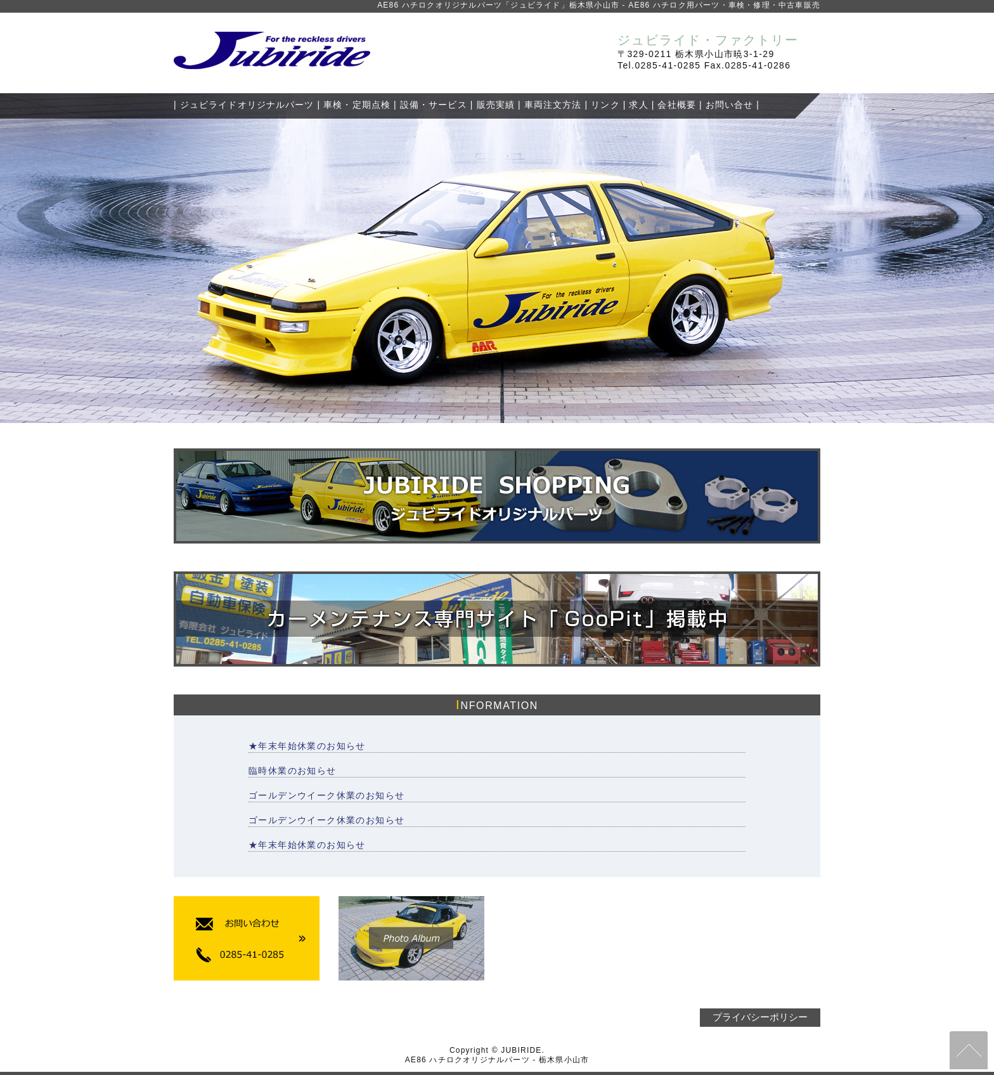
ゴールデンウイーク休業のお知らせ (326, 795)
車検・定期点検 (356, 105)
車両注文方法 (553, 105)
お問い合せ (730, 105)
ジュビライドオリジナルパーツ (247, 105)
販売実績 (496, 105)
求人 (638, 105)
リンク (605, 105)
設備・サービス (433, 105)
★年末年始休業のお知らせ (307, 746)
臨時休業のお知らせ (292, 771)
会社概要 (676, 105)
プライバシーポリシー (760, 1017)
